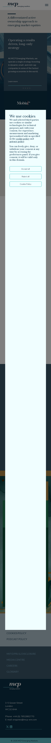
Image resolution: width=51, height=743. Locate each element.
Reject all (25, 176)
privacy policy (17, 141)
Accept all (25, 169)
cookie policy (23, 139)
